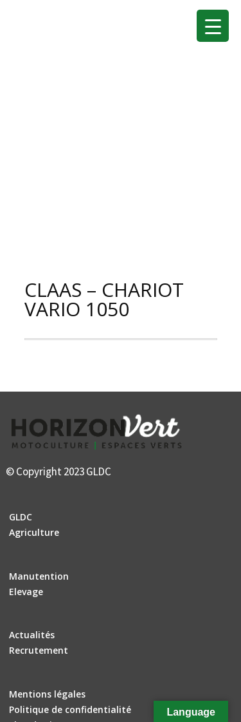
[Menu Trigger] (213, 26)
